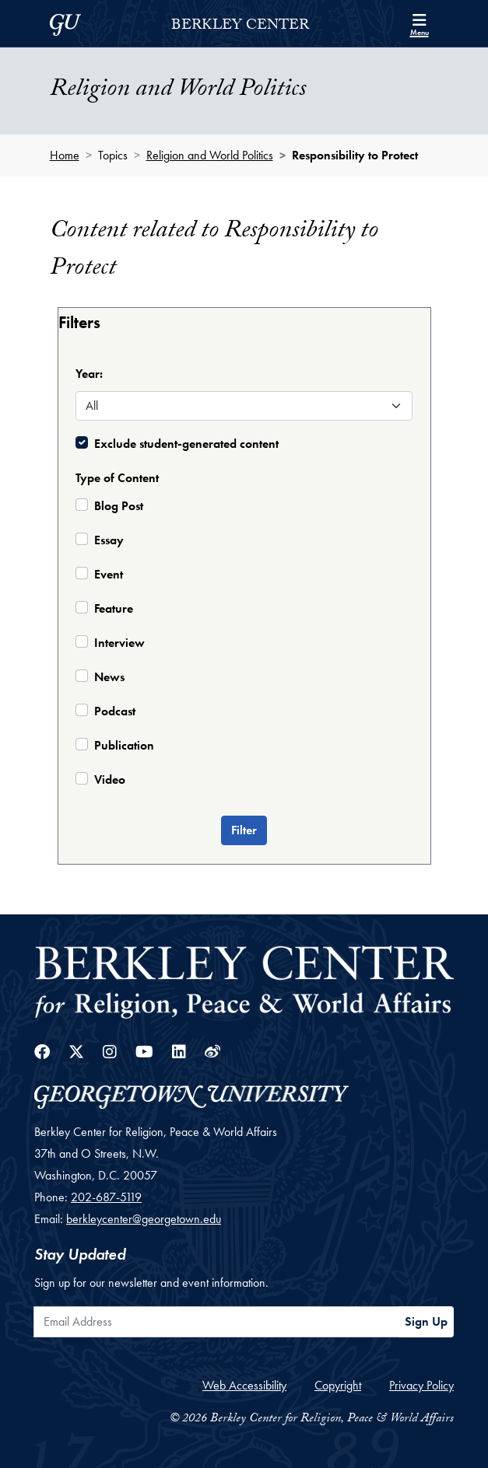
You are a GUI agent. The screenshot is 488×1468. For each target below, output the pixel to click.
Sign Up (426, 1321)
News (109, 677)
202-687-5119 (106, 1197)
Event (108, 574)
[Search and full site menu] (419, 23)
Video (109, 779)
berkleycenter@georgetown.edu (143, 1219)
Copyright (337, 1385)
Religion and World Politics (209, 155)
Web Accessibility (244, 1385)
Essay (109, 540)
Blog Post (118, 506)
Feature (113, 608)
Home (64, 155)
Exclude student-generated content (186, 443)
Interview (119, 642)
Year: (89, 373)
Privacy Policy (421, 1385)
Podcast (114, 711)
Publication (124, 745)
